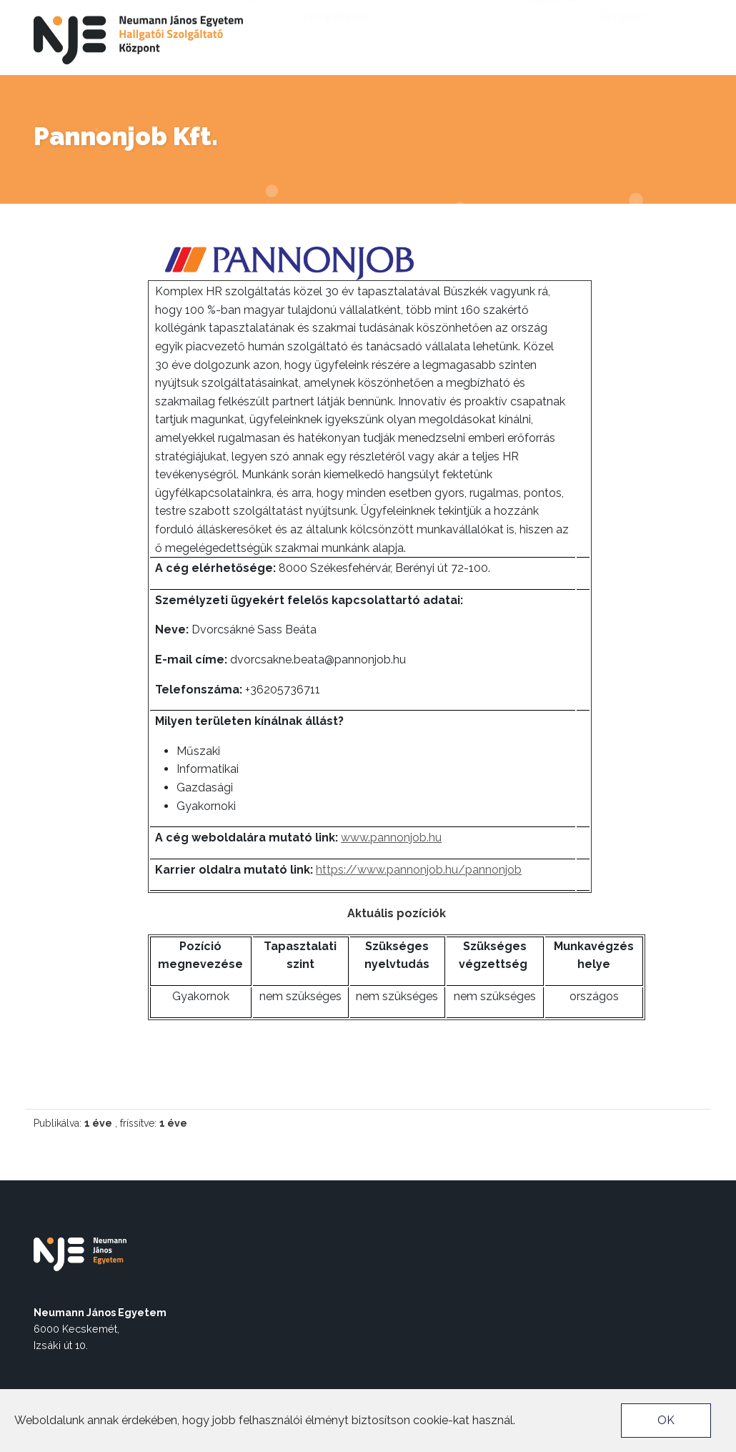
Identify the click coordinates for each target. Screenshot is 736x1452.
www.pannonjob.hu (391, 837)
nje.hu (610, 11)
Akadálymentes (545, 11)
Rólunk (187, 35)
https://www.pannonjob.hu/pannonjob (419, 869)
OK (666, 1420)
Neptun (657, 11)
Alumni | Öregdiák (623, 45)
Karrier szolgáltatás (340, 45)
